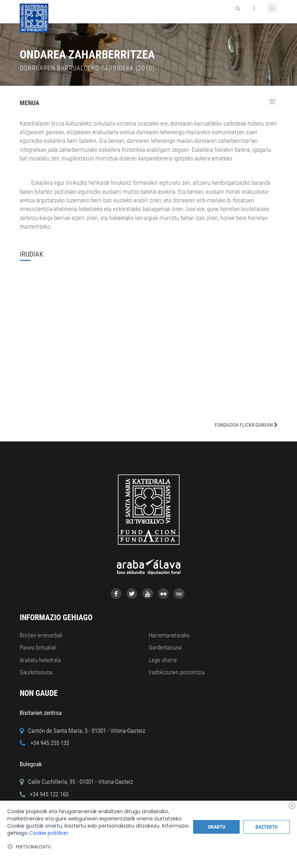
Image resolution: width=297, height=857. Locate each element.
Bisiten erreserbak (41, 635)
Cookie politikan (48, 833)
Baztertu (266, 827)
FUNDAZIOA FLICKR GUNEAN (246, 425)
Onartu (216, 827)
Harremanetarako (169, 635)
